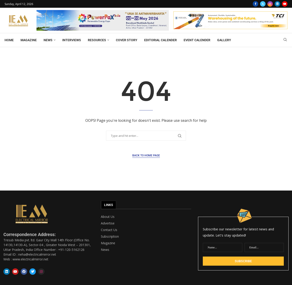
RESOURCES (97, 40)
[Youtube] (284, 4)
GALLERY (224, 40)
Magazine (108, 243)
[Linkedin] (277, 4)
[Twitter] (263, 4)
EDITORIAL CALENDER (160, 40)
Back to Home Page (146, 155)
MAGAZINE (29, 40)
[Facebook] (255, 4)
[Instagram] (270, 4)
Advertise (108, 223)
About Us (108, 216)
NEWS (48, 40)
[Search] (285, 40)
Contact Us (109, 230)
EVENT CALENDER (197, 40)
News (105, 249)
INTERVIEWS (71, 40)
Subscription (110, 236)
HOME (9, 40)
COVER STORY (126, 40)
